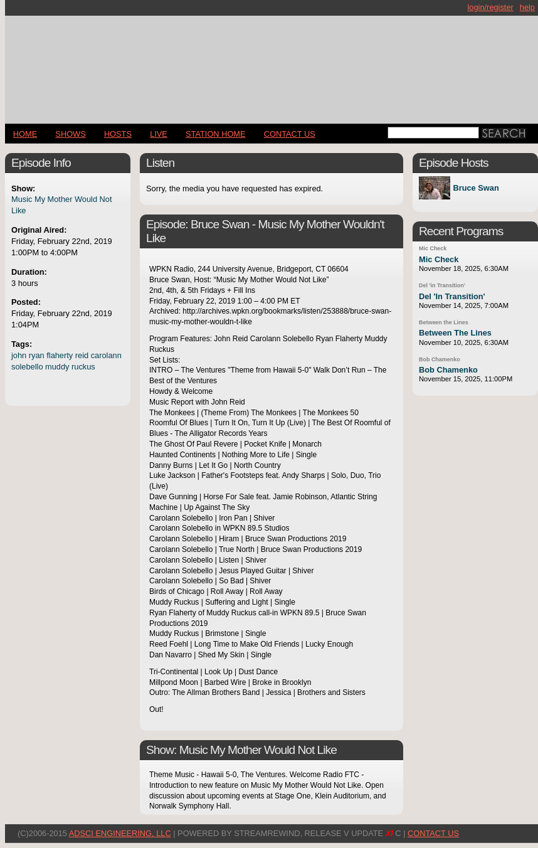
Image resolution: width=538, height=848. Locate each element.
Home (25, 134)
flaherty (59, 355)
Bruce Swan (475, 188)
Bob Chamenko (439, 359)
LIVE (158, 134)
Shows (70, 134)
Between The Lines (455, 332)
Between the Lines (443, 322)
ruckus (83, 366)
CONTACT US (289, 134)
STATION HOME (216, 134)
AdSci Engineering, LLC (120, 833)
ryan (37, 355)
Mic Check (432, 248)
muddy (57, 366)
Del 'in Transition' (442, 285)
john (18, 355)
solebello (27, 366)
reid (81, 355)
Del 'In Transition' (452, 296)
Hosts (118, 134)
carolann (106, 355)
